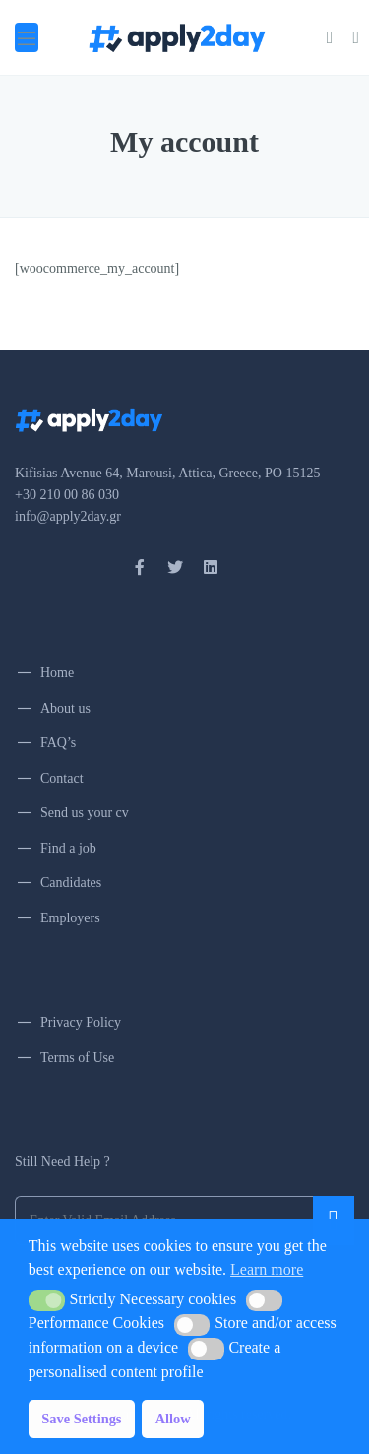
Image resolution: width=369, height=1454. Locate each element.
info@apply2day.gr (68, 516)
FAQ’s (58, 742)
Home (57, 672)
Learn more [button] (266, 1269)
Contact (62, 778)
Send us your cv (84, 812)
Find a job (68, 848)
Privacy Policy (80, 1022)
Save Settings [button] (81, 1418)
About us (65, 708)
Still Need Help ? (62, 1161)
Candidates (70, 882)
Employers (70, 918)
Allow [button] (173, 1418)
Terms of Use (77, 1057)
